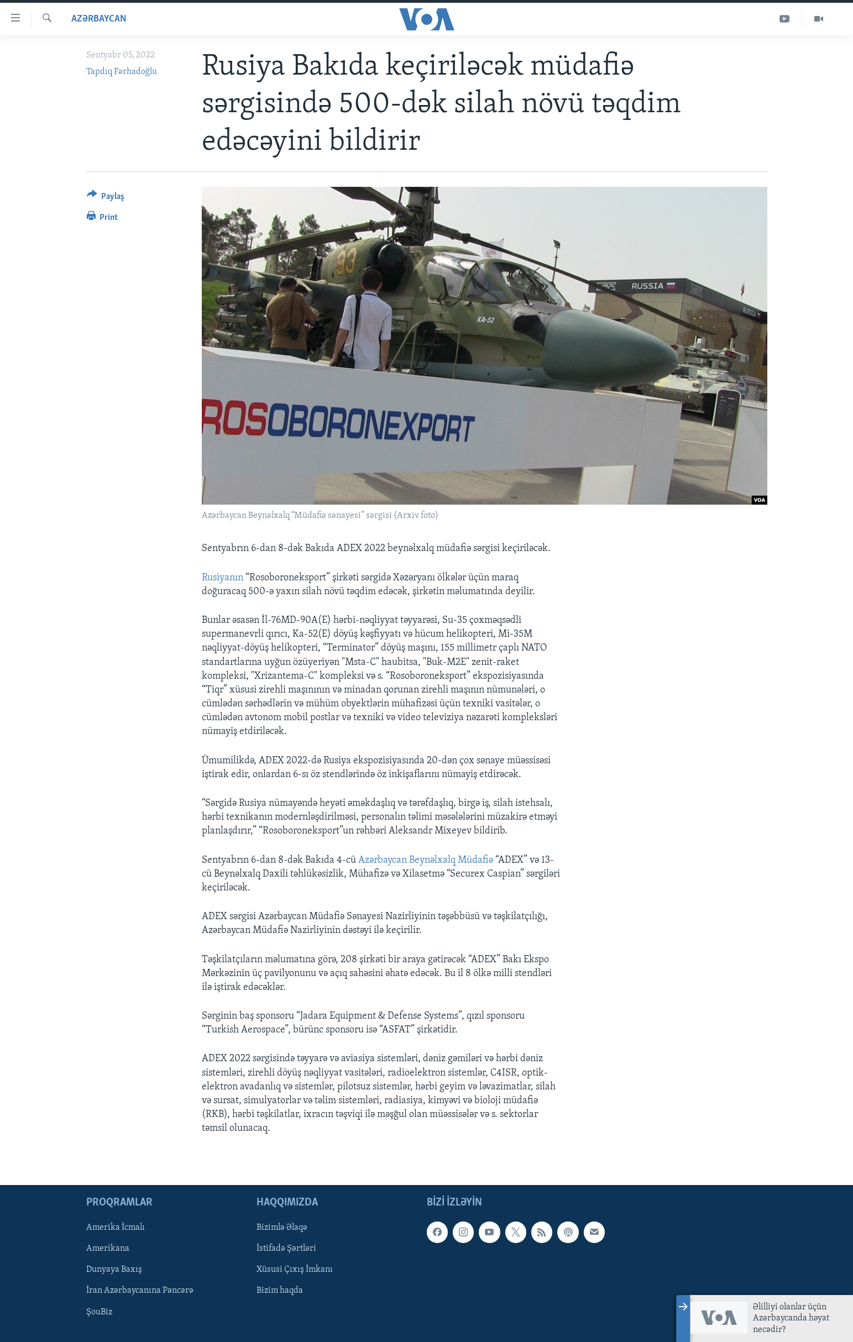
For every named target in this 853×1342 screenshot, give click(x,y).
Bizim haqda (280, 1290)
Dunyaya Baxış (114, 1269)
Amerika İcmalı (115, 1227)
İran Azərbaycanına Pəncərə (139, 1290)
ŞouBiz (99, 1311)
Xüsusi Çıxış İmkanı (295, 1269)
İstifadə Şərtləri (286, 1248)
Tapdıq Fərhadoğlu (121, 71)
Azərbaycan (99, 19)
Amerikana (107, 1248)
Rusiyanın (222, 578)
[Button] (106, 198)
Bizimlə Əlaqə (282, 1227)
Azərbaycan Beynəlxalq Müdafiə (425, 860)
